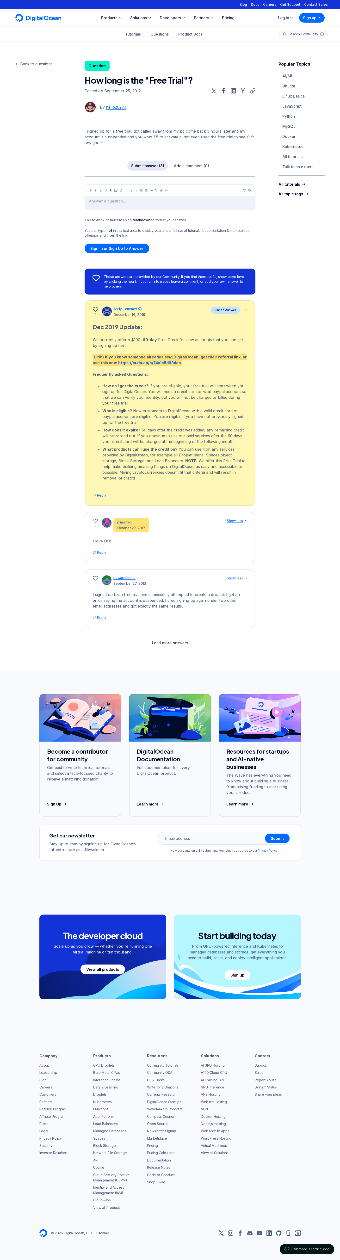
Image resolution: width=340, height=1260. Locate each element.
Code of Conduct (161, 1175)
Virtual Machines (214, 1145)
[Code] (166, 190)
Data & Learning (105, 1087)
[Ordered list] (146, 190)
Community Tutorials (163, 1065)
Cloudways (102, 1200)
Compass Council (160, 1116)
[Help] (249, 190)
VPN (204, 1109)
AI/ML (287, 76)
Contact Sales (316, 4)
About (44, 1065)
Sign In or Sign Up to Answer (116, 248)
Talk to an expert (297, 166)
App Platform (103, 1116)
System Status (266, 1087)
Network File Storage (110, 1153)
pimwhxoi (124, 522)
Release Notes (158, 1167)
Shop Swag (156, 1182)
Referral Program (53, 1109)
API (95, 1160)
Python (288, 116)
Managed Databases (109, 1131)
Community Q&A (159, 1072)
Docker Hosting (213, 1116)
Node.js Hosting (213, 1124)
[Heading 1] (126, 190)
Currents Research (162, 1094)
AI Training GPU (213, 1080)
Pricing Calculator (161, 1153)
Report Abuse (266, 1080)
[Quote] (151, 190)
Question (97, 65)
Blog (243, 4)
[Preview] (244, 190)
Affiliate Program (52, 1116)
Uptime (98, 1167)
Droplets (100, 1094)
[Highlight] (121, 190)
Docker (289, 136)
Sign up (312, 17)
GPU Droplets (104, 1065)
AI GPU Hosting (213, 1065)
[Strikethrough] (106, 190)
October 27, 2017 (131, 528)
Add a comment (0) (191, 165)
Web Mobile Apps (215, 1131)
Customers (47, 1094)
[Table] (161, 190)
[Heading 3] (136, 190)
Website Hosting (214, 1102)
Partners (46, 1102)
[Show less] (245, 309)
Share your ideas (268, 1094)
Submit (277, 838)
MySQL (289, 126)
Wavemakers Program (164, 1109)
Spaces (99, 1138)
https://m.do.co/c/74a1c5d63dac (149, 362)
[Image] (116, 190)
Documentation (159, 1160)
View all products (102, 969)
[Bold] (91, 190)
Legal (43, 1131)
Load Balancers (105, 1124)
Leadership (48, 1072)
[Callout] (156, 190)
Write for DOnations (162, 1087)
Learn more (151, 804)
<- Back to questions (34, 63)
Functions (100, 1109)
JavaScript (292, 106)
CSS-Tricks (156, 1080)
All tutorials (292, 156)
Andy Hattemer (125, 309)
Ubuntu (288, 86)
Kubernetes (292, 146)
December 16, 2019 (129, 315)
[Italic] (96, 190)
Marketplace (157, 1138)
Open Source (157, 1124)
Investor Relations (53, 1153)
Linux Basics (293, 96)
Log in (285, 17)
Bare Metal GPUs (106, 1072)
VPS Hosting (211, 1094)
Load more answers (170, 642)
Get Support (290, 4)
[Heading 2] (131, 190)
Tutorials (133, 34)
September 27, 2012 (129, 583)
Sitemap (102, 1233)
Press (43, 1124)
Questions (159, 34)
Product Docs (190, 34)
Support (261, 1065)
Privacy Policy (268, 850)
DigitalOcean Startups (164, 1102)
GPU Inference (212, 1087)
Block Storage (104, 1145)
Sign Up (57, 804)
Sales (259, 1072)
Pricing (152, 1145)
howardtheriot (124, 578)
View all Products (107, 1207)
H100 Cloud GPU (214, 1072)
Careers (269, 4)
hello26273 (116, 107)
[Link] (111, 190)
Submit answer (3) (147, 165)
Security (45, 1145)
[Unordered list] (141, 190)
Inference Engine (106, 1080)
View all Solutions (215, 1153)
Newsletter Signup (161, 1131)
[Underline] (101, 190)
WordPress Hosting (216, 1138)
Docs (255, 4)
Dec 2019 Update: (117, 326)
